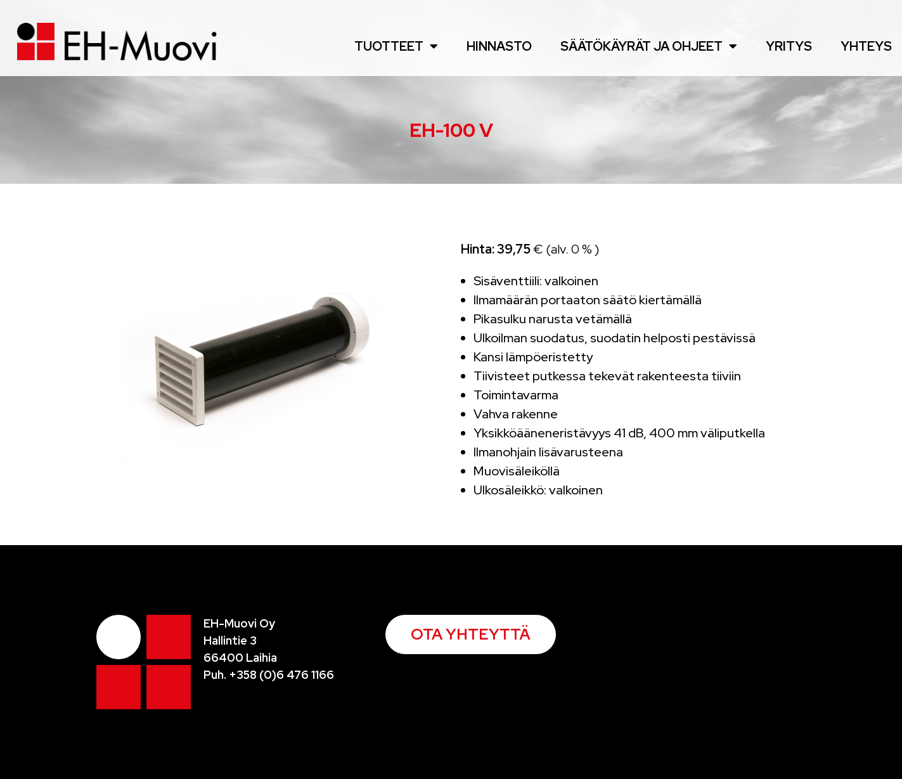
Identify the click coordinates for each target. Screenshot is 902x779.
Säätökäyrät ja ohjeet (648, 46)
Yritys (789, 46)
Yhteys (866, 46)
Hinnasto (499, 46)
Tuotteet (396, 46)
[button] (470, 634)
